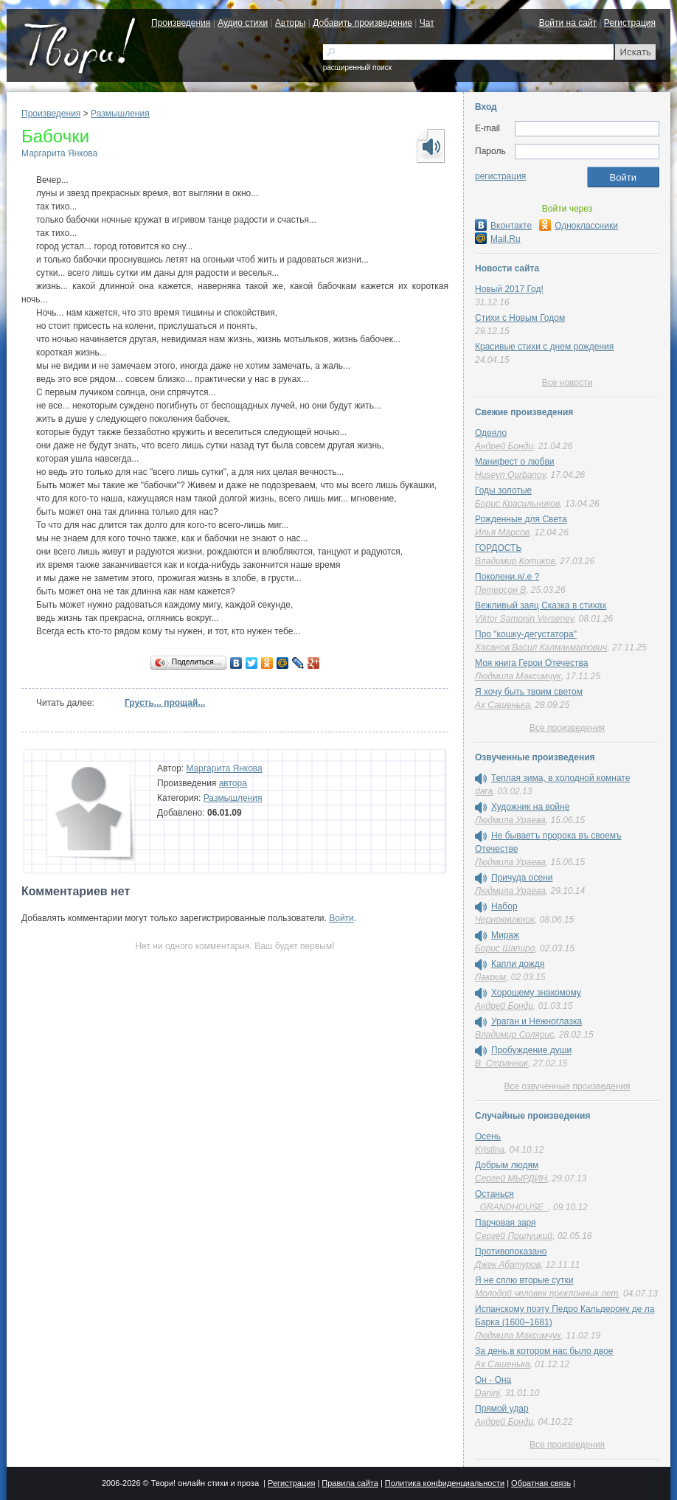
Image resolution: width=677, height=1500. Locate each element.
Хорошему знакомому (536, 992)
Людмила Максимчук (518, 676)
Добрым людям (506, 1165)
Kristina (489, 1150)
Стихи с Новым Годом (520, 318)
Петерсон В (500, 590)
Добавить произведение (362, 23)
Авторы (290, 23)
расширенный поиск (357, 67)
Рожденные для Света (521, 519)
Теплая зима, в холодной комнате (560, 778)
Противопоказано (511, 1251)
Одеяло (491, 433)
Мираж (505, 935)
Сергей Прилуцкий (513, 1236)
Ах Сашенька (502, 705)
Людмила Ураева (510, 820)
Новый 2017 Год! (509, 289)
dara (484, 791)
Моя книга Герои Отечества (531, 663)
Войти (341, 918)
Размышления (120, 113)
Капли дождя (517, 964)
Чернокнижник (505, 919)
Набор (504, 906)
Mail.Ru (498, 239)
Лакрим (490, 977)
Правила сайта (350, 1483)
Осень (488, 1136)
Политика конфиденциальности (444, 1483)
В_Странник (501, 1063)
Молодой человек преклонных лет (546, 1293)
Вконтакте (503, 226)
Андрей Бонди (504, 446)
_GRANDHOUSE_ (511, 1207)
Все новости (567, 383)
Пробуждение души (531, 1050)
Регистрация (630, 23)
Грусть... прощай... (165, 703)
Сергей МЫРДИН (511, 1178)
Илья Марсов (502, 532)
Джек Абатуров (508, 1265)
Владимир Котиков (515, 561)
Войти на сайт (568, 23)
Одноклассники (578, 226)
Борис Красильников (517, 504)
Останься (494, 1194)
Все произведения (567, 728)
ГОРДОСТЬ (498, 548)
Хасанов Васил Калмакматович (541, 647)
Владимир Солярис (514, 1034)
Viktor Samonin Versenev (524, 619)
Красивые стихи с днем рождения (544, 346)
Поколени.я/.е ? (507, 577)
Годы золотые (503, 490)
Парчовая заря (505, 1223)
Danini (487, 1393)
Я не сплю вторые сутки (524, 1280)
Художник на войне (530, 807)
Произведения (180, 23)
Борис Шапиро (505, 948)
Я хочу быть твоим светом (529, 692)
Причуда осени (522, 877)
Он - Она (493, 1380)
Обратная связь (541, 1483)
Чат (427, 23)
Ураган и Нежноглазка (536, 1021)
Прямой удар (502, 1408)
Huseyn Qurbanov (510, 475)
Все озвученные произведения (567, 1086)
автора (233, 783)
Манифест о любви (514, 461)
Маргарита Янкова (59, 153)
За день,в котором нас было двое (544, 1351)
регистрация (500, 176)
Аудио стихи (243, 23)
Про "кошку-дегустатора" (526, 634)
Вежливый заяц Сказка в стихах (540, 605)
